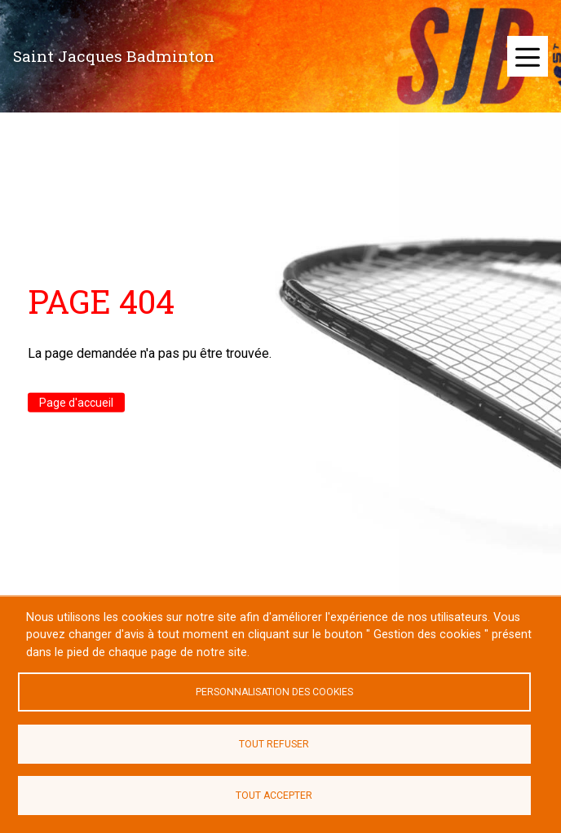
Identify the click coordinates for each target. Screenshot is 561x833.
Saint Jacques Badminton (113, 56)
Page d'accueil (76, 402)
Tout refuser (274, 744)
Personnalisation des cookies (274, 692)
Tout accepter (274, 795)
